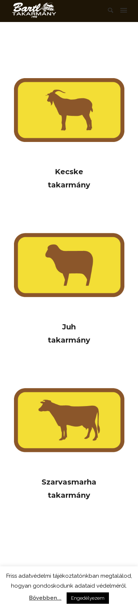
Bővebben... (45, 598)
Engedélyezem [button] (88, 598)
